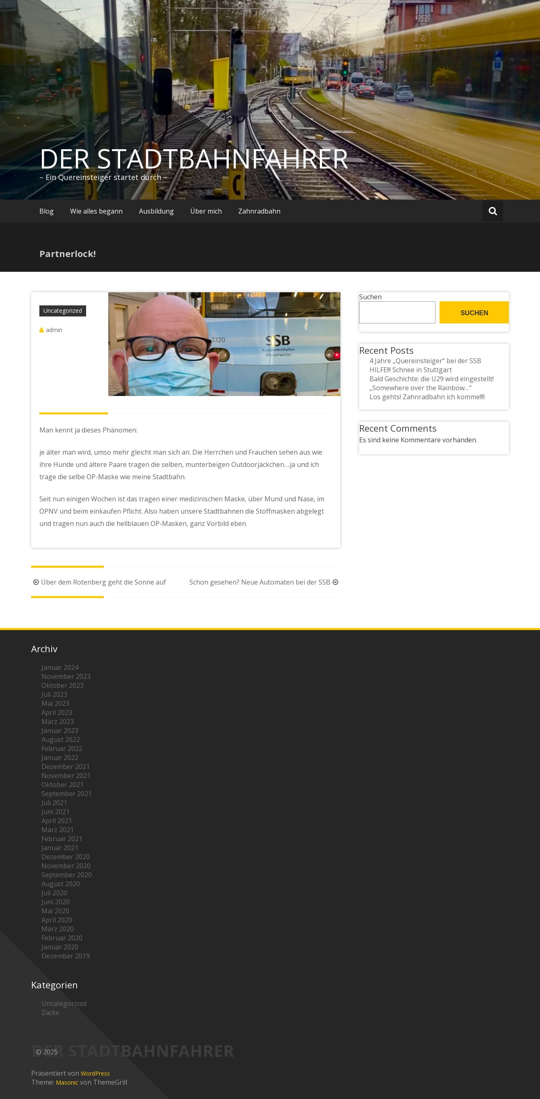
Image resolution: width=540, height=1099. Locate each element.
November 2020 (66, 865)
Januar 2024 (59, 667)
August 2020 (60, 883)
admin (54, 330)
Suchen (370, 296)
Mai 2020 (55, 910)
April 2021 (56, 820)
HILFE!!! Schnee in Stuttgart (410, 369)
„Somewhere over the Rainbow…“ (420, 387)
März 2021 (57, 829)
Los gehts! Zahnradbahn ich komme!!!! (427, 396)
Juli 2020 (54, 892)
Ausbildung (156, 211)
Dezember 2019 (65, 955)
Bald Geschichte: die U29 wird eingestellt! (431, 378)
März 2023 (57, 721)
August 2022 (60, 739)
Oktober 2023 (62, 685)
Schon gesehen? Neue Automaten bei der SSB (264, 582)
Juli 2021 (54, 802)
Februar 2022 (61, 748)
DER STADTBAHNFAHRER (194, 158)
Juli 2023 (54, 694)
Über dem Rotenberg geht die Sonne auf (98, 582)
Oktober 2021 (62, 784)
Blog (46, 211)
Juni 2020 (55, 901)
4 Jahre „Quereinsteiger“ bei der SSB (425, 360)
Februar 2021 (61, 838)
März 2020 (57, 928)
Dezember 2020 (65, 856)
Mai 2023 (55, 703)
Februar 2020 (61, 937)
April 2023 (56, 712)
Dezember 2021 (65, 766)
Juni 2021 (55, 811)
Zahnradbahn (259, 211)
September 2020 (66, 874)
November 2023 (66, 676)
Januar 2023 (59, 730)
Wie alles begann (96, 211)
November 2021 (66, 775)
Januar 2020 (59, 946)
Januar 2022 (59, 757)
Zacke (50, 1012)
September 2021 (66, 793)
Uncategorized (62, 310)
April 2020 (56, 919)
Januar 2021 (59, 847)
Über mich (206, 211)
